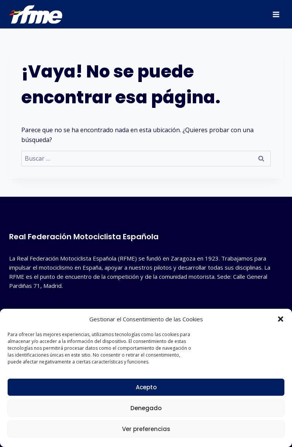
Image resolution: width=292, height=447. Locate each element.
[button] (280, 319)
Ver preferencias (146, 429)
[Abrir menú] (276, 14)
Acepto (146, 387)
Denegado (146, 408)
